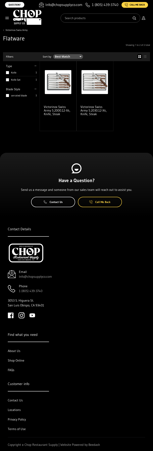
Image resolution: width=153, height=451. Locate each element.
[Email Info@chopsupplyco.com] (60, 5)
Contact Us (53, 202)
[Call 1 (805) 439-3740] (101, 5)
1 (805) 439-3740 (30, 291)
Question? (15, 4)
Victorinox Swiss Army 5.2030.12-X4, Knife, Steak (93, 110)
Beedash (94, 445)
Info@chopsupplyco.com (35, 276)
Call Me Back (135, 5)
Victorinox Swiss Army (16, 30)
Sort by (47, 56)
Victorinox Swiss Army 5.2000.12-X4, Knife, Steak (57, 110)
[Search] (100, 18)
